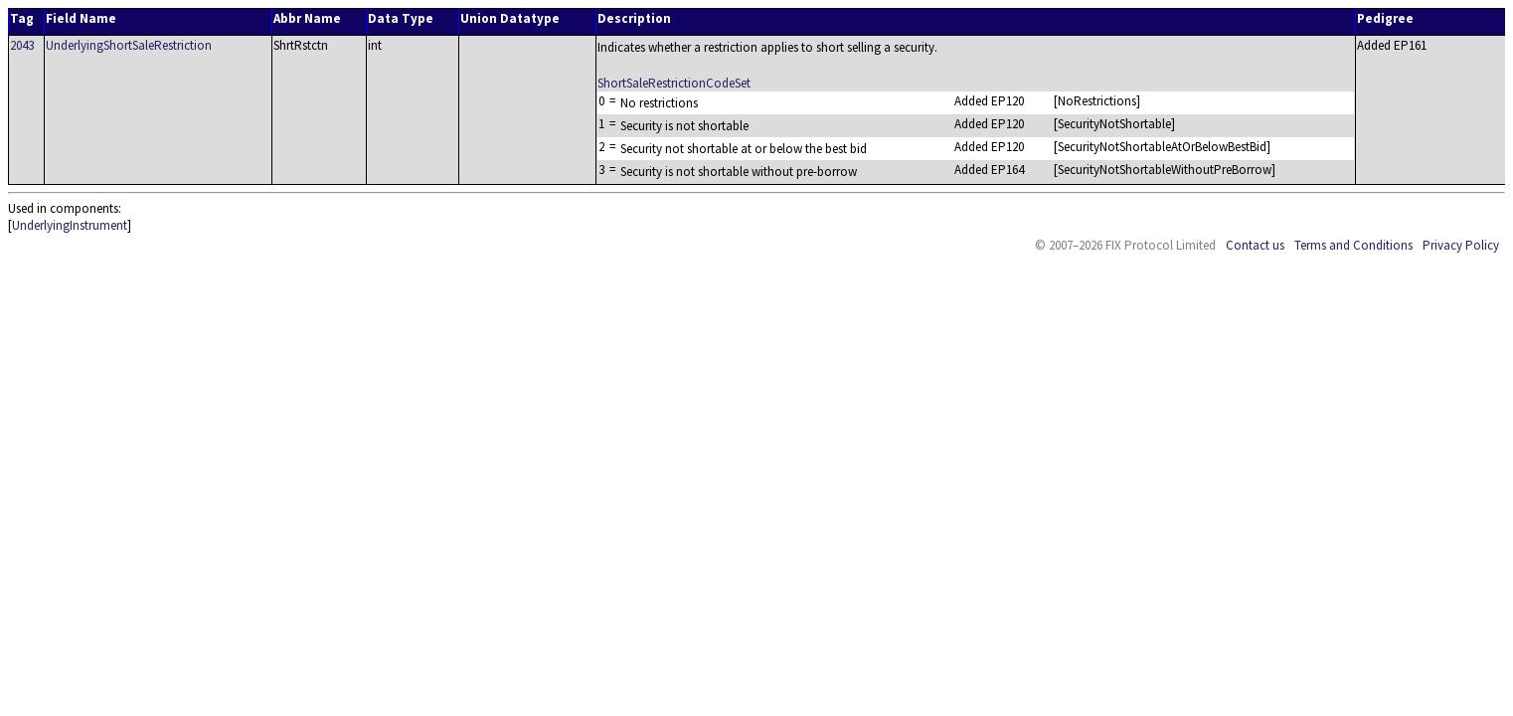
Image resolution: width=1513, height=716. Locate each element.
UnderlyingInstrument (69, 225)
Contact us (1255, 245)
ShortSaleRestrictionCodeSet (674, 83)
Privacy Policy (1461, 245)
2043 (22, 45)
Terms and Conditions (1353, 245)
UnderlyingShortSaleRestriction (129, 45)
